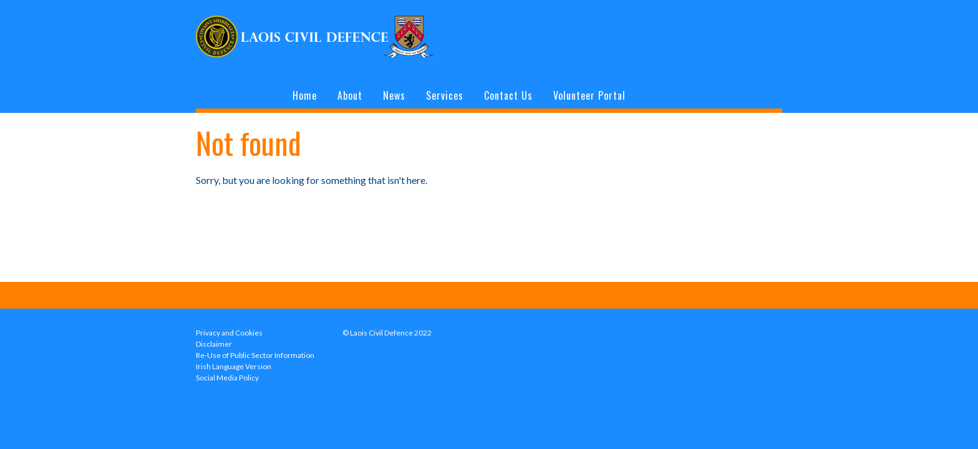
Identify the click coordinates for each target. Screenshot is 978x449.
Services (444, 95)
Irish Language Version (233, 366)
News (394, 95)
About (349, 95)
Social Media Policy (227, 377)
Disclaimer (214, 344)
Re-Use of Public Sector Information (255, 355)
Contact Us (508, 95)
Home (305, 95)
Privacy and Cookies (229, 332)
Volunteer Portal (589, 95)
